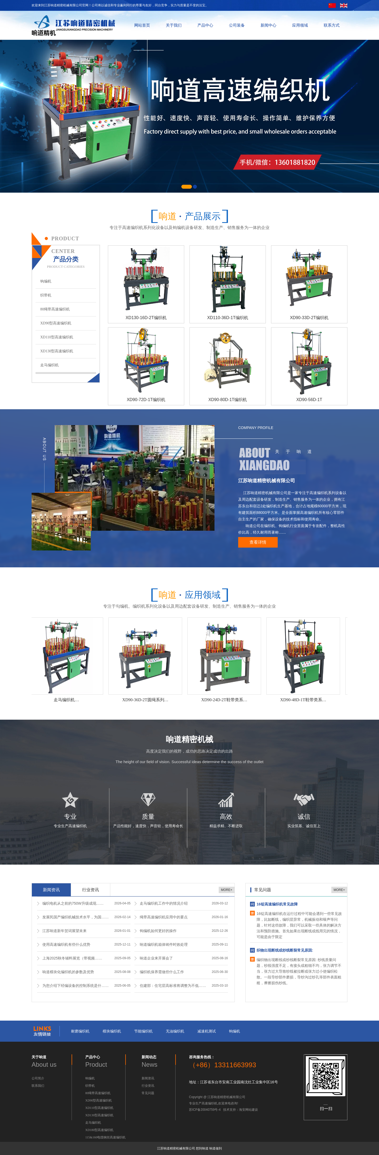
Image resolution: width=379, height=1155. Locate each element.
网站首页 (142, 25)
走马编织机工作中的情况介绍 (164, 903)
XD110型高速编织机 (56, 337)
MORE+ (226, 890)
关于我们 (174, 25)
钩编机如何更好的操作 (158, 931)
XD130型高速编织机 (56, 351)
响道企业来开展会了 (156, 958)
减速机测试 (206, 1031)
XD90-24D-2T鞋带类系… (225, 700)
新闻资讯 (51, 890)
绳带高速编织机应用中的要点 (164, 917)
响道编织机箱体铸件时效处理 (164, 944)
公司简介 (38, 1078)
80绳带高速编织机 (55, 309)
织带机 (45, 295)
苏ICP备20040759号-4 (205, 1110)
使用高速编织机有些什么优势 (66, 944)
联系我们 (38, 1086)
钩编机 (45, 281)
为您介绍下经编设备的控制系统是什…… (75, 985)
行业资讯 (90, 890)
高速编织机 (209, 1103)
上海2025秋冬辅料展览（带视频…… (72, 958)
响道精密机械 (189, 739)
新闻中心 (268, 25)
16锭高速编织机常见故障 (277, 904)
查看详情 (258, 542)
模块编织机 (112, 1031)
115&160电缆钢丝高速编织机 (105, 1137)
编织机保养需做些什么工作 (162, 972)
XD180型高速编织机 (99, 1130)
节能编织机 (143, 1031)
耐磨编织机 (80, 1031)
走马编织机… (67, 700)
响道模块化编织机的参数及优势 (68, 972)
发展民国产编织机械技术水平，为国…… (75, 917)
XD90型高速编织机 (55, 323)
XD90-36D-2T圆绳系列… (146, 700)
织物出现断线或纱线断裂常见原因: (285, 950)
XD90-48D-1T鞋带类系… (304, 700)
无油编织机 (175, 1031)
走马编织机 (49, 365)
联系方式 (332, 25)
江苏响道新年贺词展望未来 (64, 931)
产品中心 (205, 25)
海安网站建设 (248, 1110)
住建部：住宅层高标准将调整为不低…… (173, 985)
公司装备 (237, 25)
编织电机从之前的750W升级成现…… (73, 903)
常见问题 (148, 1093)
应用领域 (300, 25)
